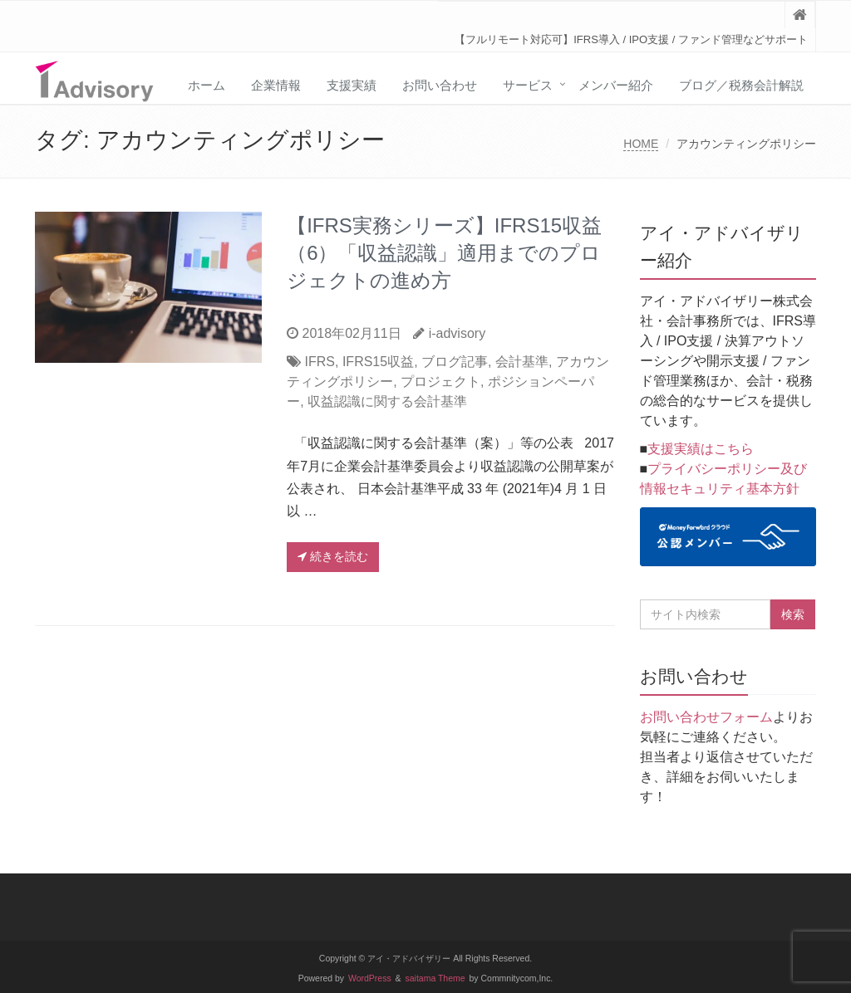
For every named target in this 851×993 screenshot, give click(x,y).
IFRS (320, 362)
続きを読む (333, 556)
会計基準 (521, 362)
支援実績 (351, 85)
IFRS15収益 (378, 362)
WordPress (369, 978)
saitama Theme (435, 978)
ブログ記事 (454, 362)
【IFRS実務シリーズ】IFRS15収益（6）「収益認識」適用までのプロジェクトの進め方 (444, 252)
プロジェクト (440, 381)
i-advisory (457, 333)
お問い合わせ (439, 85)
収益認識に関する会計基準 (387, 401)
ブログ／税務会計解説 (741, 85)
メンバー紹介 (615, 85)
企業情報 (276, 85)
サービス (528, 85)
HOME (640, 143)
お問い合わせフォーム (706, 717)
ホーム (206, 85)
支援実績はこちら (700, 449)
